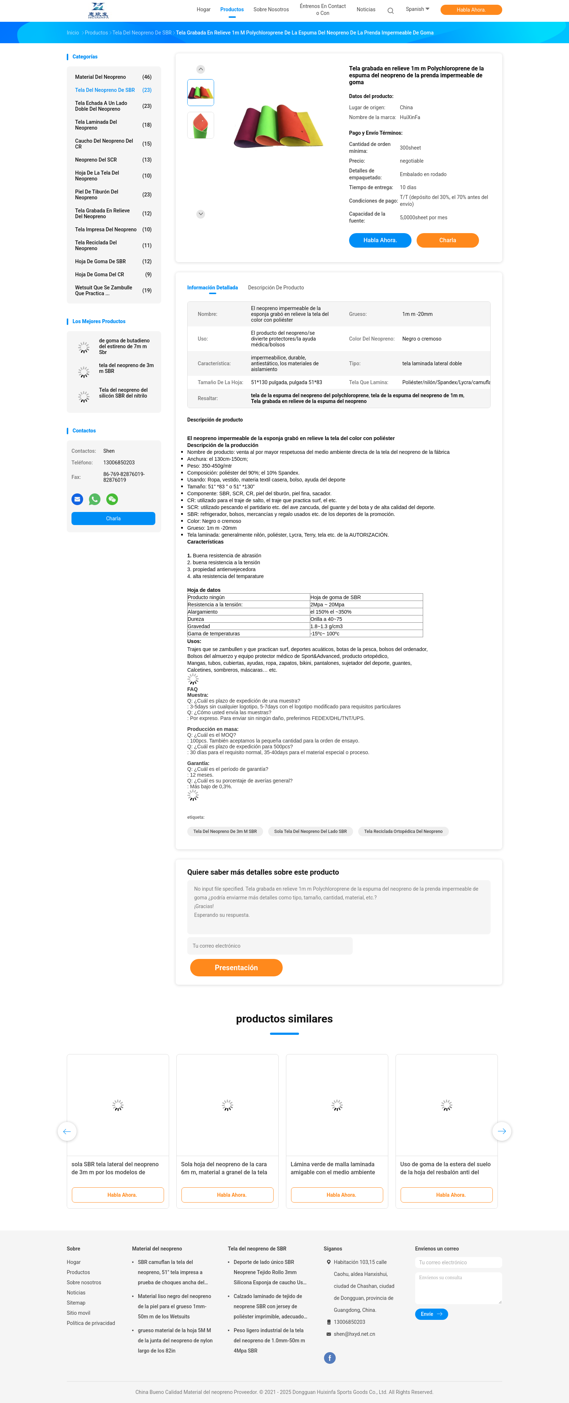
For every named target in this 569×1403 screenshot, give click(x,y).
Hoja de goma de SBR (113, 261)
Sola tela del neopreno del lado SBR (310, 831)
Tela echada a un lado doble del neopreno (113, 106)
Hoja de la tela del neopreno (113, 176)
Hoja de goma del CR (113, 274)
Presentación (236, 967)
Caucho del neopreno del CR (113, 144)
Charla (113, 518)
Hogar (74, 1262)
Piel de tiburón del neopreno (113, 194)
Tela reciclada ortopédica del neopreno (403, 831)
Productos (78, 1272)
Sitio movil (78, 1313)
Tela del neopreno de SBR (113, 90)
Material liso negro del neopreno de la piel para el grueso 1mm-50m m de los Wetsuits (174, 1306)
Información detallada (212, 287)
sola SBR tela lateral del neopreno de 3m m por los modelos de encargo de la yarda (115, 1172)
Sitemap (76, 1303)
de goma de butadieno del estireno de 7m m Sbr (124, 346)
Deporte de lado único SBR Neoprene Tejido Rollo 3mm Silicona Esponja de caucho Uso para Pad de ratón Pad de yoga (270, 1273)
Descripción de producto (276, 287)
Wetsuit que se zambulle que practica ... (113, 290)
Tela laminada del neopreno (113, 125)
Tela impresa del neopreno (113, 229)
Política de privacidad (91, 1323)
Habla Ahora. (471, 10)
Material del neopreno (113, 77)
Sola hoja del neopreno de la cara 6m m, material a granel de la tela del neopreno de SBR (224, 1172)
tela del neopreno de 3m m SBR (126, 368)
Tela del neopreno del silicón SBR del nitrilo (123, 393)
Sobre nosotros (84, 1282)
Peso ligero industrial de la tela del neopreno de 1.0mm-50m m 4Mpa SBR (269, 1340)
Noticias (76, 1293)
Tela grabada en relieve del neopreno (113, 213)
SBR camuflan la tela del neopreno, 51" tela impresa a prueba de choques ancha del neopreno (171, 1273)
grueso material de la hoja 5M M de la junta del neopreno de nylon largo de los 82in (175, 1340)
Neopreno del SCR (113, 159)
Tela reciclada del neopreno (113, 245)
